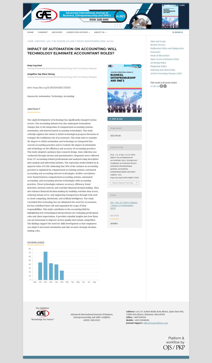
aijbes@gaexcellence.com (155, 323)
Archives (57, 32)
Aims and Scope (158, 41)
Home (30, 32)
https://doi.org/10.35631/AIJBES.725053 (52, 87)
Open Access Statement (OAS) (164, 59)
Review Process (157, 44)
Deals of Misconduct (160, 55)
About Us (99, 32)
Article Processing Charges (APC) (166, 73)
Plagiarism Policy (158, 66)
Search (177, 32)
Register (172, 5)
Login (182, 5)
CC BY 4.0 (158, 86)
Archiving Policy (158, 62)
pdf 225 (117, 119)
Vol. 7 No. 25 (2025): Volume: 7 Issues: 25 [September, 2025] (76, 41)
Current (43, 32)
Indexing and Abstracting (162, 69)
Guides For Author (77, 32)
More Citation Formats (122, 183)
